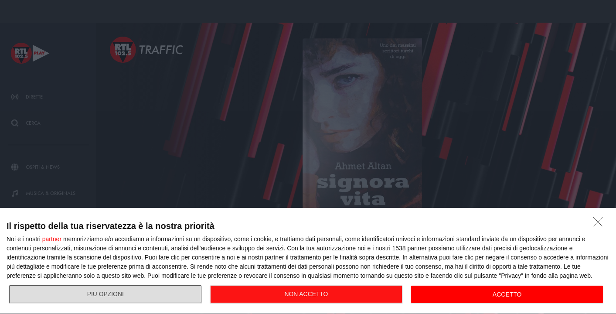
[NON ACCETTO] (600, 224)
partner (51, 239)
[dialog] (308, 261)
